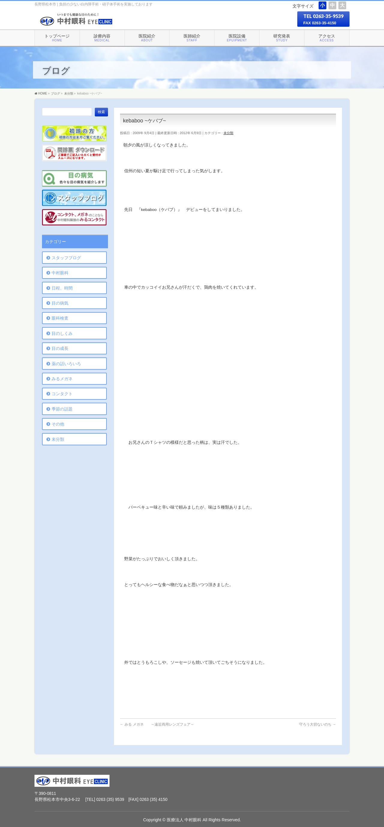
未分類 (228, 133)
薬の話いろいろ (66, 363)
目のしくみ (62, 333)
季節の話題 (62, 409)
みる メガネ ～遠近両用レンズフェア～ (157, 724)
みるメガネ (62, 378)
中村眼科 (60, 272)
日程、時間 (62, 288)
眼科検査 (60, 318)
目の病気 (60, 303)
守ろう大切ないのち (317, 724)
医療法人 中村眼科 (184, 819)
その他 (58, 424)
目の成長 (60, 348)
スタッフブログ (66, 257)
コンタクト (62, 393)
